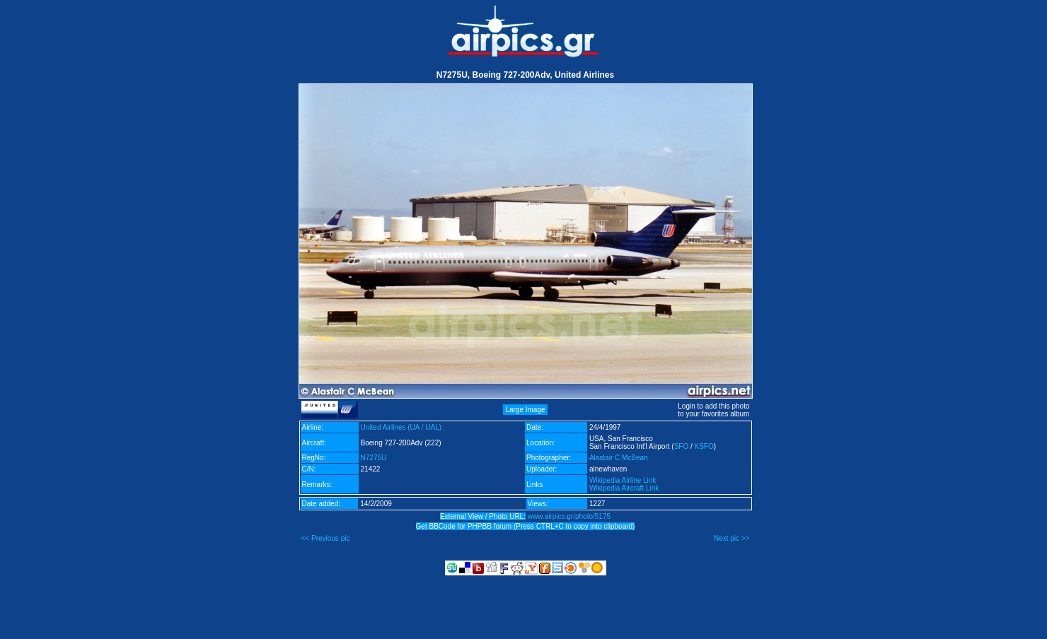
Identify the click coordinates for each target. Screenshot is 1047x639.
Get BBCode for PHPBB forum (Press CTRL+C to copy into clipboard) (525, 526)
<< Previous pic (325, 538)
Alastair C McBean (618, 458)
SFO (681, 446)
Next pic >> (732, 538)
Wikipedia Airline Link (622, 480)
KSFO (704, 446)
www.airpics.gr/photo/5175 (569, 516)
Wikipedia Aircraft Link (624, 488)
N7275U (374, 458)
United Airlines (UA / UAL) (401, 427)
